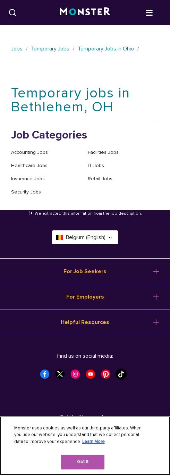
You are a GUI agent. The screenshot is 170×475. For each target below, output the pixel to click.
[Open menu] (156, 12)
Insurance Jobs (28, 179)
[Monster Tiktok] (123, 376)
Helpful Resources (85, 322)
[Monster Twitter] (62, 376)
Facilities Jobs (103, 152)
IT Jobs (96, 165)
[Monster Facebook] (46, 376)
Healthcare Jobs (29, 165)
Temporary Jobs (50, 48)
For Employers (85, 296)
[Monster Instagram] (77, 376)
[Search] (12, 12)
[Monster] (85, 12)
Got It (82, 462)
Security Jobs (26, 192)
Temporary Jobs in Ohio (106, 48)
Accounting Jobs (29, 152)
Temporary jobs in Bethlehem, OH (70, 100)
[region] (85, 445)
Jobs (17, 48)
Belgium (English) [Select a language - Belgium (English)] (85, 237)
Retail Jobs (100, 179)
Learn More (93, 441)
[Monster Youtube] (92, 376)
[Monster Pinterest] (108, 376)
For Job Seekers (85, 271)
